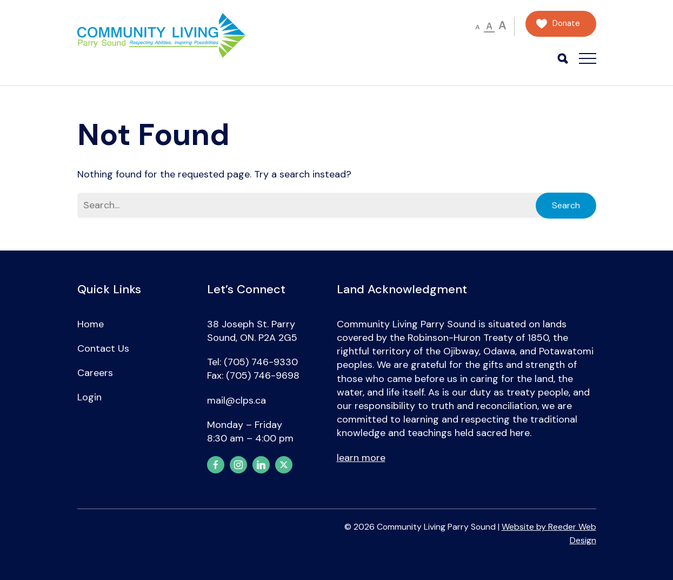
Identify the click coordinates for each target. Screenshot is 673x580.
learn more (361, 457)
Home (90, 324)
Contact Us (103, 348)
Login (89, 397)
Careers (95, 372)
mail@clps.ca (236, 400)
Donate (566, 23)
